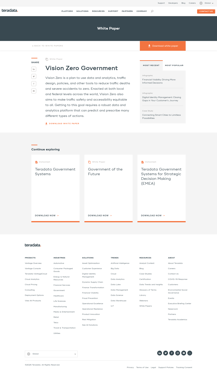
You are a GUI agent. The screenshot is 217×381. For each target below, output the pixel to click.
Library (142, 295)
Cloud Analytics (32, 279)
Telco (55, 323)
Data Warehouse (118, 301)
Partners (127, 11)
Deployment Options (34, 295)
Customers (173, 285)
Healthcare (58, 296)
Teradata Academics (177, 320)
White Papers (145, 306)
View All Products (33, 301)
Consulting (30, 290)
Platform (67, 11)
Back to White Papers (47, 45)
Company (142, 11)
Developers (173, 3)
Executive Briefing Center (179, 304)
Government (59, 290)
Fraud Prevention (90, 298)
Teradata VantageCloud (36, 274)
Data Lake (116, 285)
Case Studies (145, 274)
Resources (98, 11)
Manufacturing (60, 307)
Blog (183, 3)
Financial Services (61, 285)
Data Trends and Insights (151, 285)
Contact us (206, 11)
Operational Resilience (92, 309)
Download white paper (62, 123)
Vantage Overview (33, 263)
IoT (112, 306)
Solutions (82, 11)
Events (171, 298)
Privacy (130, 367)
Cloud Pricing (31, 285)
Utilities (56, 333)
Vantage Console (33, 269)
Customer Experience (92, 269)
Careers (192, 3)
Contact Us (173, 274)
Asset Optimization (91, 263)
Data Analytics (117, 279)
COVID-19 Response (177, 279)
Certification (145, 279)
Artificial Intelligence (120, 263)
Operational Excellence (92, 304)
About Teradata (175, 263)
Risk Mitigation (89, 320)
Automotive (58, 263)
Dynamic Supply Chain (92, 282)
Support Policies (166, 367)
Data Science (117, 295)
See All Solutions (90, 325)
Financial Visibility (90, 293)
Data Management (119, 290)
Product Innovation (91, 314)
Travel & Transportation (64, 328)
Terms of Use (142, 367)
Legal (153, 367)
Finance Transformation (93, 288)
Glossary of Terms (147, 290)
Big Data (115, 269)
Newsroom (173, 309)
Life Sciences (59, 301)
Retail (56, 317)
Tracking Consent (184, 367)
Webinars (143, 301)
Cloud (113, 274)
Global (208, 3)
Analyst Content (146, 263)
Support (161, 3)
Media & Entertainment (64, 312)
